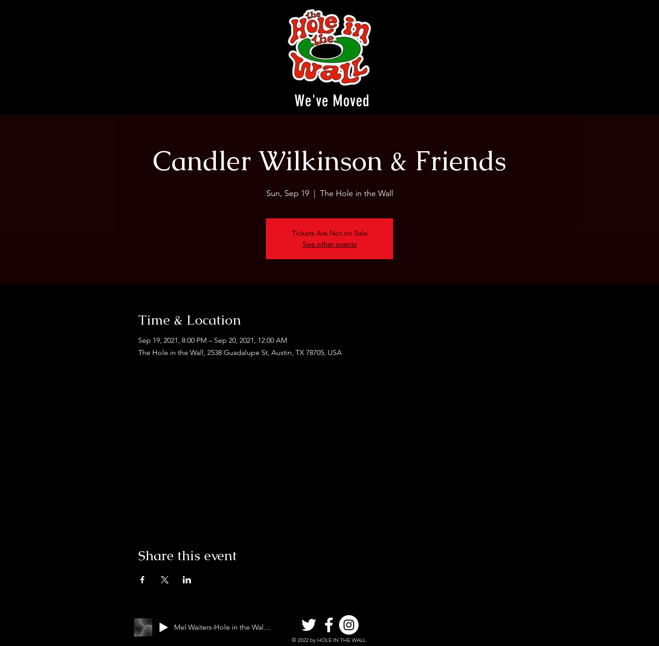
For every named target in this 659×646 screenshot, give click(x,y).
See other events (330, 244)
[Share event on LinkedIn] (187, 579)
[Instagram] (349, 625)
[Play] (164, 627)
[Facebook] (329, 625)
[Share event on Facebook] (142, 579)
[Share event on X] (164, 579)
